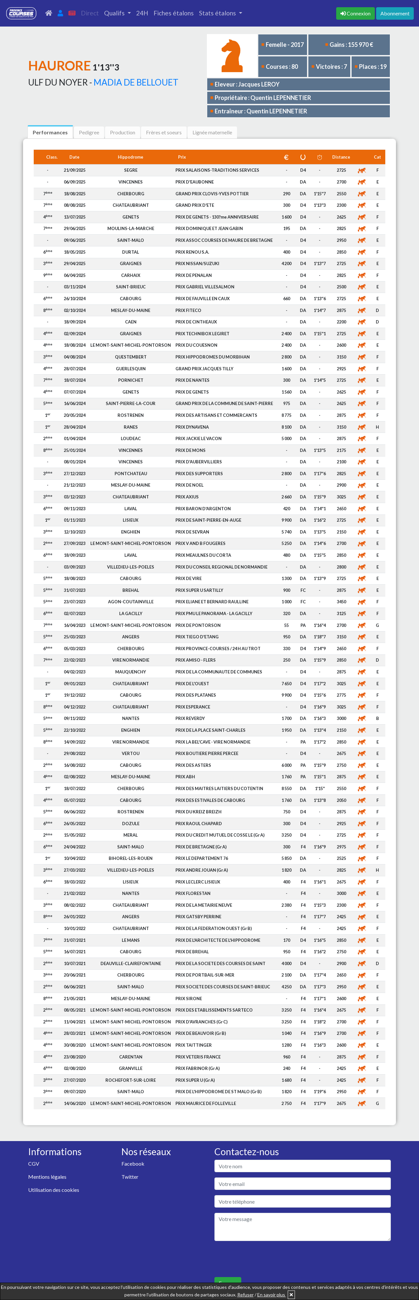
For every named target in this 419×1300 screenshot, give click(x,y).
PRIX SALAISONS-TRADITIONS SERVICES (217, 170)
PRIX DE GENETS (192, 392)
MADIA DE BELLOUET (136, 82)
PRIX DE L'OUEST (192, 683)
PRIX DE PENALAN (193, 275)
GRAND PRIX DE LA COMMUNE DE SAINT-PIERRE (224, 403)
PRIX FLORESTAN (192, 893)
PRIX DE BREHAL (192, 951)
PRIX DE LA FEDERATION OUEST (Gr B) (213, 928)
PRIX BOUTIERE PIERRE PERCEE (206, 753)
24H (142, 13)
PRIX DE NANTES (192, 380)
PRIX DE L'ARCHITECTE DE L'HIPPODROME (217, 940)
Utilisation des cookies (53, 1190)
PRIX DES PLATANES (195, 695)
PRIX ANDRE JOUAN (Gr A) (201, 870)
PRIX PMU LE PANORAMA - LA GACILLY (213, 613)
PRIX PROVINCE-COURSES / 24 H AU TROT (218, 648)
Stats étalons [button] (218, 13)
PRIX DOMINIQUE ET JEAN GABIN (209, 228)
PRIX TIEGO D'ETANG (197, 636)
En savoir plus (271, 1294)
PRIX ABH (185, 776)
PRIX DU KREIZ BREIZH (198, 811)
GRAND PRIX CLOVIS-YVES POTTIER (212, 193)
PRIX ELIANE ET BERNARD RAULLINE (211, 601)
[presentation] (264, 1259)
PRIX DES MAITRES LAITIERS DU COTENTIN (219, 788)
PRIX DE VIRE (188, 578)
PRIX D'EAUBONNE (194, 181)
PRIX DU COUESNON (196, 345)
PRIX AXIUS (187, 496)
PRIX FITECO (188, 310)
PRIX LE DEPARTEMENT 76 (201, 858)
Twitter (129, 1177)
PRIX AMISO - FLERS (195, 660)
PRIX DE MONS (190, 450)
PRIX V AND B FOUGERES (200, 543)
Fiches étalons (174, 13)
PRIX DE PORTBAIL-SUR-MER (204, 975)
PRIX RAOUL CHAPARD (198, 823)
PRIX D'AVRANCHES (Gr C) (201, 1021)
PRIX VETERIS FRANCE (198, 1056)
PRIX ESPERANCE (192, 706)
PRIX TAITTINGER (193, 1045)
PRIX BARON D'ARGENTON (203, 508)
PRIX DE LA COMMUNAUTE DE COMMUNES (218, 671)
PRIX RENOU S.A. (192, 252)
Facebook (132, 1163)
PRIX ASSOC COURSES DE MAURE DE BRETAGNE (224, 240)
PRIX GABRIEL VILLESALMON (204, 286)
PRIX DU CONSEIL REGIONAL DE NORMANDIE (221, 567)
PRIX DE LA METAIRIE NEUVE (203, 905)
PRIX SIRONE (188, 998)
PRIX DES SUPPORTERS (199, 473)
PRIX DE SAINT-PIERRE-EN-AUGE (208, 520)
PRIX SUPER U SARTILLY (199, 590)
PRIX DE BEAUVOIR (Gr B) (200, 1033)
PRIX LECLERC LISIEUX (197, 881)
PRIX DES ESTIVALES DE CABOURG (210, 800)
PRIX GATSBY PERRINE (198, 916)
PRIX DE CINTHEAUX (196, 321)
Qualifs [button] (115, 13)
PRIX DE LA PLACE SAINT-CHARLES (210, 730)
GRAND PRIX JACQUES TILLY (204, 368)
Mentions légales (47, 1177)
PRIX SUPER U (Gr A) (195, 1080)
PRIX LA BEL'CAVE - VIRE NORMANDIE (212, 742)
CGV (33, 1163)
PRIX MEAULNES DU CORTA (203, 555)
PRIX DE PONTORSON (198, 625)
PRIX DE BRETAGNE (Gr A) (201, 846)
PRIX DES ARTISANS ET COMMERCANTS (216, 415)
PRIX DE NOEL (189, 485)
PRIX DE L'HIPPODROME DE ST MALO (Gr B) (218, 1091)
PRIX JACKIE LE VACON (198, 438)
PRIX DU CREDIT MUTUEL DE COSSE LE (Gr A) (219, 835)
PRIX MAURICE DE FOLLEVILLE (205, 1103)
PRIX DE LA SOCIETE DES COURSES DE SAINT (220, 963)
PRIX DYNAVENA (192, 427)
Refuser (245, 1294)
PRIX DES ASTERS (193, 765)
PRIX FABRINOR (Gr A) (197, 1068)
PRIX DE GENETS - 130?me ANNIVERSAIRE (217, 217)
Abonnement (395, 13)
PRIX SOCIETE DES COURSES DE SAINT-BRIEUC (222, 986)
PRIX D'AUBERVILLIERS (198, 461)
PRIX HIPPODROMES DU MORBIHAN (212, 356)
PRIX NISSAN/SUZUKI (197, 263)
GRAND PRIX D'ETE (194, 205)
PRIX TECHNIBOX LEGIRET (202, 333)
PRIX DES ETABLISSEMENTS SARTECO (214, 1010)
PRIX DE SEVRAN (192, 531)
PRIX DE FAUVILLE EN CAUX (202, 298)
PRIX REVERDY (190, 718)
